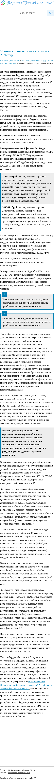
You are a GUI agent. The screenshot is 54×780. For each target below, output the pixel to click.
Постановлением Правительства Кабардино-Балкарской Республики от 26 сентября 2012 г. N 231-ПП (26, 685)
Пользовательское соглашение (19, 773)
